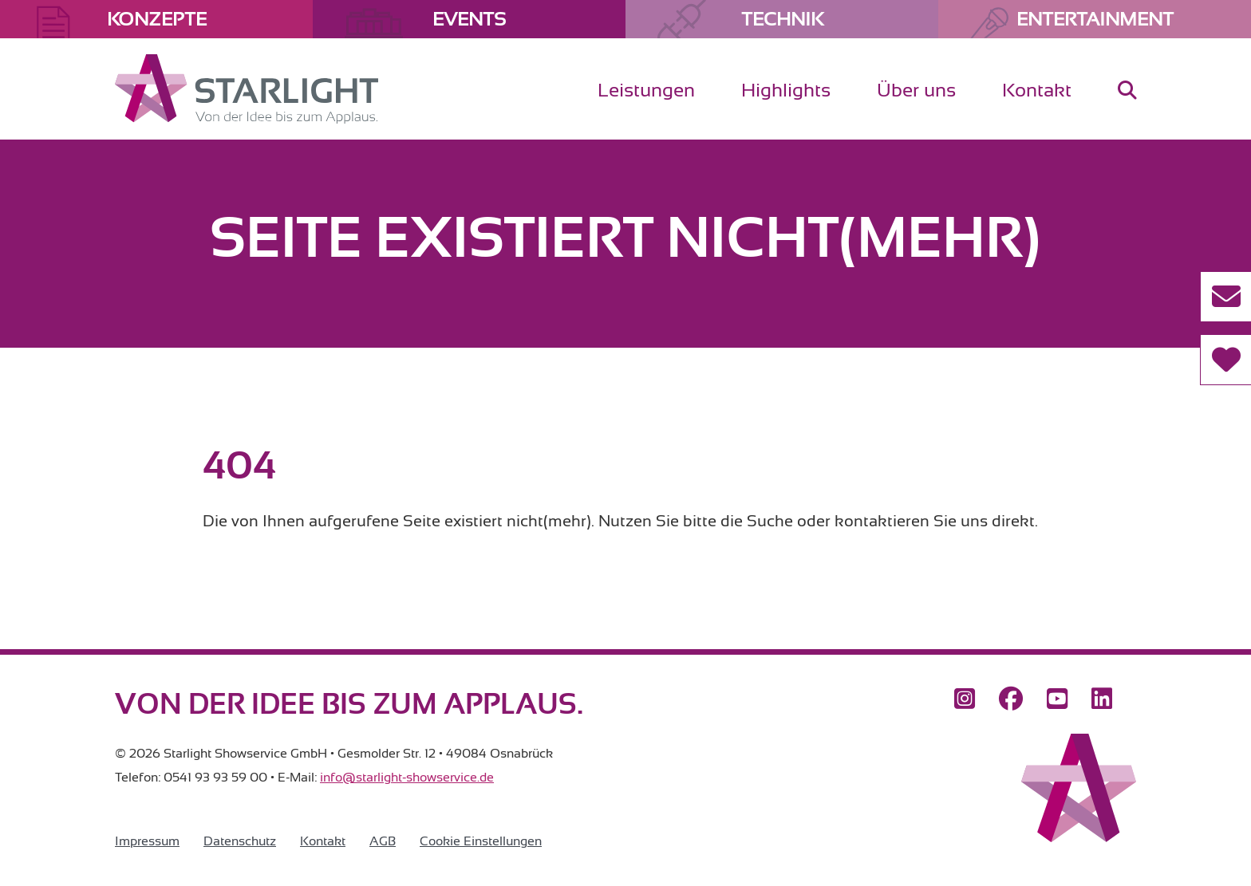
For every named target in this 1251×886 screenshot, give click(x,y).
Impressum (147, 841)
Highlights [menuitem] (786, 90)
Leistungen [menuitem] (646, 90)
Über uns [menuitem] (916, 90)
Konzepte (157, 19)
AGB (382, 841)
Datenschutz (239, 841)
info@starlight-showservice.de (407, 777)
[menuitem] (1127, 103)
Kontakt (322, 841)
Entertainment (1095, 19)
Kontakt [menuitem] (1036, 90)
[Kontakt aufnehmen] (1225, 296)
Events (469, 19)
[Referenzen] (1225, 359)
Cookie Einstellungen (481, 841)
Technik (782, 19)
